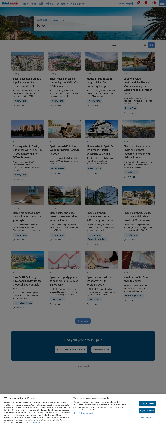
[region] (83, 410)
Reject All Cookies (147, 411)
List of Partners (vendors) (83, 413)
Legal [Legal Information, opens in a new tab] (38, 423)
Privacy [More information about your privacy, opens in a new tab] (33, 423)
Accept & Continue (147, 404)
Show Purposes (147, 418)
